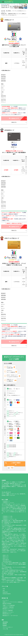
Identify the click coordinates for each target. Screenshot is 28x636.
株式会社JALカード (7, 613)
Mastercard (5, 592)
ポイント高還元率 (12, 371)
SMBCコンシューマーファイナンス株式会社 (13, 602)
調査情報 (5, 623)
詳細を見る (14, 122)
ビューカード (6, 600)
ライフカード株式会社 (8, 610)
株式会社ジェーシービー (8, 608)
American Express (7, 593)
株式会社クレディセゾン (8, 612)
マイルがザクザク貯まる (13, 375)
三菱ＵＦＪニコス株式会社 (9, 605)
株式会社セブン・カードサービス (10, 615)
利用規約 (5, 625)
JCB (3, 590)
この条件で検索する (16, 463)
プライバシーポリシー (8, 627)
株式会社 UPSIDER (7, 603)
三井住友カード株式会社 (8, 607)
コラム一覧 (5, 628)
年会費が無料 (11, 367)
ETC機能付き (11, 380)
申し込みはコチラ (14, 118)
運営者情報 (5, 622)
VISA (4, 588)
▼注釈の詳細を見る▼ (5, 70)
